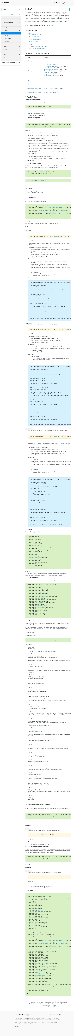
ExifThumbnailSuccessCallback (39, 48)
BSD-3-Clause (52, 1005)
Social (11, 52)
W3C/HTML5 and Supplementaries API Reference (11, 63)
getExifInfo (48, 65)
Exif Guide (51, 25)
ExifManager (35, 41)
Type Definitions (32, 33)
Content (11, 25)
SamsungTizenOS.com (20, 1014)
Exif (5, 33)
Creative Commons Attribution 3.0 (37, 1003)
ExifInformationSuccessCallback (39, 46)
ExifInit (33, 43)
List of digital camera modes (53, 133)
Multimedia (11, 30)
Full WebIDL (31, 50)
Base (11, 17)
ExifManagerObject (36, 39)
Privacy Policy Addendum (29, 1023)
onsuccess (48, 88)
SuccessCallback (47, 71)
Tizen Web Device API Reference (11, 14)
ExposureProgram (36, 36)
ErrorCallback (51, 68)
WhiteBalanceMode (36, 34)
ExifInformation (35, 45)
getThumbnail (49, 74)
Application (66, 3)
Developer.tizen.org (43, 1015)
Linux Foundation (25, 1018)
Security (11, 49)
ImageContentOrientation (36, 547)
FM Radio (6, 35)
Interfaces (31, 38)
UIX (11, 57)
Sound (5, 43)
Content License (53, 1006)
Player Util (6, 41)
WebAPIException (48, 209)
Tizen (29, 180)
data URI (62, 443)
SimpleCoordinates (34, 559)
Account (11, 20)
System (11, 54)
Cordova (11, 60)
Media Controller (7, 38)
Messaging (11, 28)
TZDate (37, 613)
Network (11, 46)
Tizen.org (34, 1015)
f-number (32, 713)
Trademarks (17, 1026)
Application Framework (11, 22)
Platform (57, 3)
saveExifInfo (49, 69)
